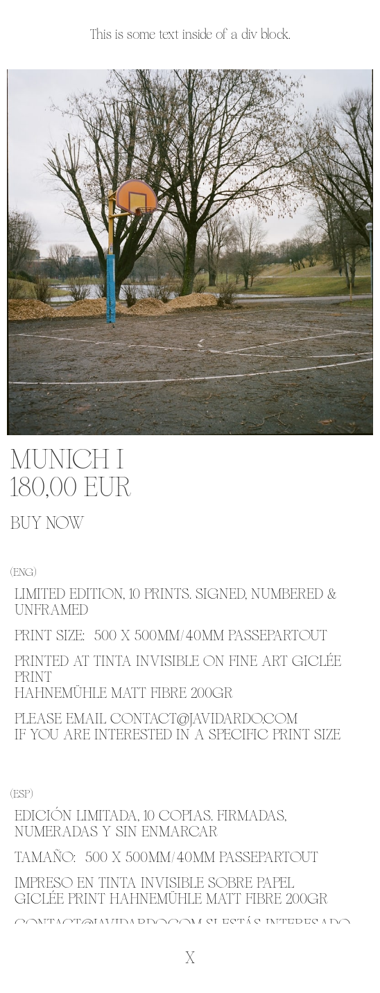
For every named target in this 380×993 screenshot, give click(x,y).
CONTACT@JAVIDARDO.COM (203, 719)
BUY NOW (47, 523)
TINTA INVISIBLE (146, 661)
